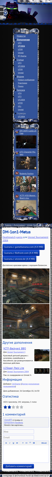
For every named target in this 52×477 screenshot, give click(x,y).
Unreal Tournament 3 (16, 352)
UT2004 (21, 46)
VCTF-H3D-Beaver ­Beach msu (28, 196)
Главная (8, 225)
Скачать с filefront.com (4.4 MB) (21, 253)
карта (19, 237)
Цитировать (9, 422)
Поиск (20, 86)
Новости (21, 35)
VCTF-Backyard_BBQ (14, 348)
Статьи (20, 59)
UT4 (19, 93)
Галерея (21, 90)
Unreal (21, 52)
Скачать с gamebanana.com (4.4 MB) (23, 247)
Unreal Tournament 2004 (18, 371)
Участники (22, 83)
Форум (20, 76)
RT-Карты (22, 56)
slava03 (8, 419)
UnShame (16, 384)
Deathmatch (9, 237)
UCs (19, 106)
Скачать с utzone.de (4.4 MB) (19, 259)
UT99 (20, 49)
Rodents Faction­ (27, 173)
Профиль (19, 422)
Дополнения (23, 39)
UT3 (19, 43)
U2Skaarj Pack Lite (13, 368)
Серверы (21, 113)
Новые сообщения (26, 79)
